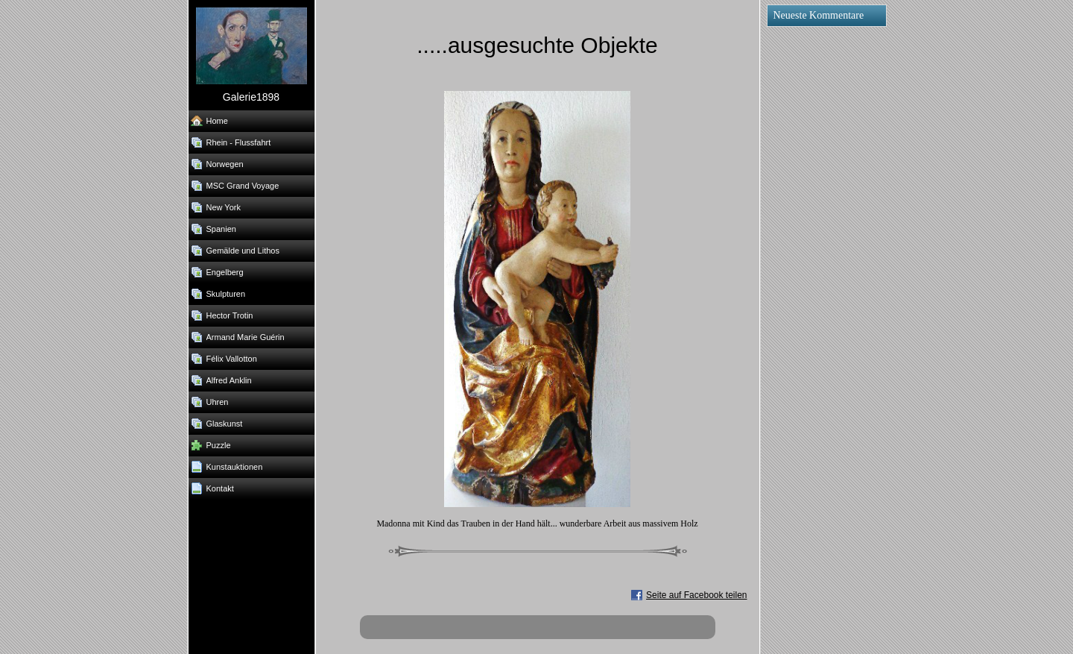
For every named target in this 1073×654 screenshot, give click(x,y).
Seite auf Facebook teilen (696, 595)
